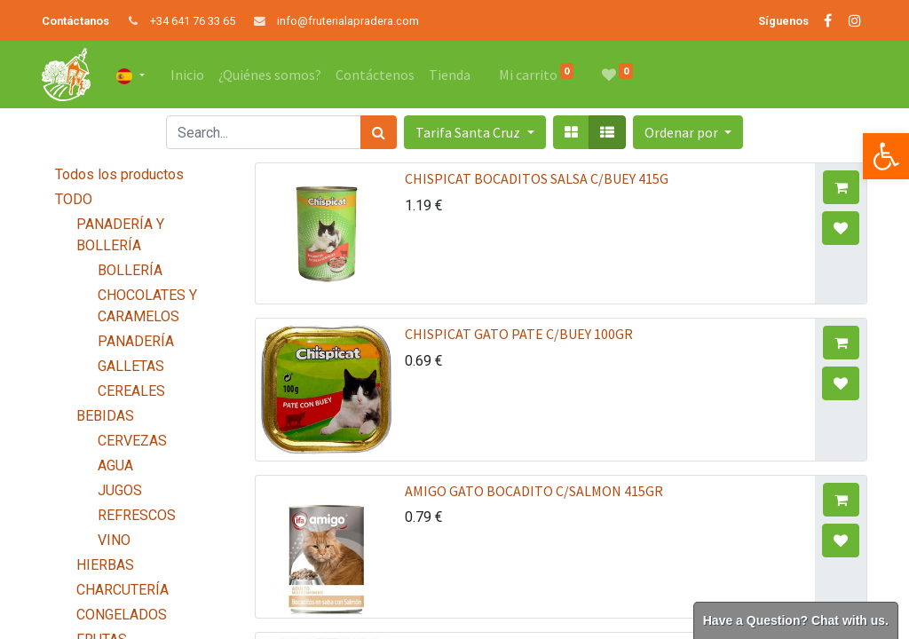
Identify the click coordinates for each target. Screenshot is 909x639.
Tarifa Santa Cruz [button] (469, 132)
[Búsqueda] (378, 132)
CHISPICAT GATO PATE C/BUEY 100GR (519, 334)
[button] (688, 132)
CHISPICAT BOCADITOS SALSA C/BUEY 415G (536, 178)
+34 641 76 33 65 (192, 21)
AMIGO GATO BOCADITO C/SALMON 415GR (534, 491)
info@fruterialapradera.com (348, 21)
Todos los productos (119, 174)
